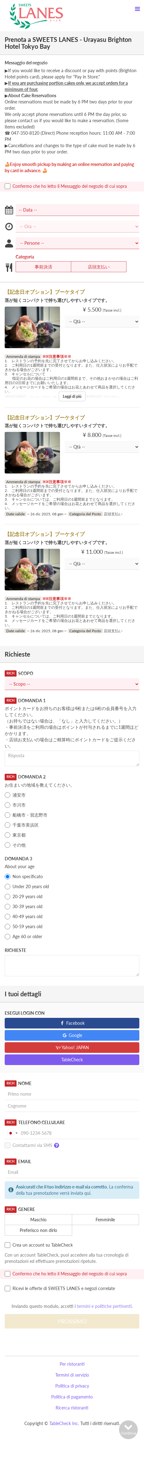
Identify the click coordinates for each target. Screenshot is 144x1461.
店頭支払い (95, 267)
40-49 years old (23, 916)
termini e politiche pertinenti (104, 1306)
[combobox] (12, 1133)
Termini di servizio (72, 1375)
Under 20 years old (27, 886)
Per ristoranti (72, 1364)
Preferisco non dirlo (34, 1230)
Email (18, 1161)
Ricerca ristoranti (72, 1407)
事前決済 (39, 267)
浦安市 (15, 795)
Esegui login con (25, 1013)
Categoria (25, 256)
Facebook (72, 1023)
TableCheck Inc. (64, 1423)
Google (72, 1035)
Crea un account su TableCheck (39, 1245)
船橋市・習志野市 (26, 815)
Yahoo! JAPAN (72, 1047)
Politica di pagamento (72, 1396)
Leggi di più (72, 396)
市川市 (15, 805)
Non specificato (24, 876)
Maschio (34, 1220)
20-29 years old (23, 896)
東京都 (15, 835)
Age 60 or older (23, 936)
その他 (15, 845)
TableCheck (72, 1059)
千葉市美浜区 (22, 825)
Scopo (19, 673)
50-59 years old (23, 926)
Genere (20, 1209)
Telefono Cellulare (35, 1122)
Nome (18, 1083)
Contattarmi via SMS (33, 1146)
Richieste (15, 950)
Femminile (101, 1220)
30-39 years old (23, 906)
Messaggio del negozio (26, 62)
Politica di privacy (72, 1385)
